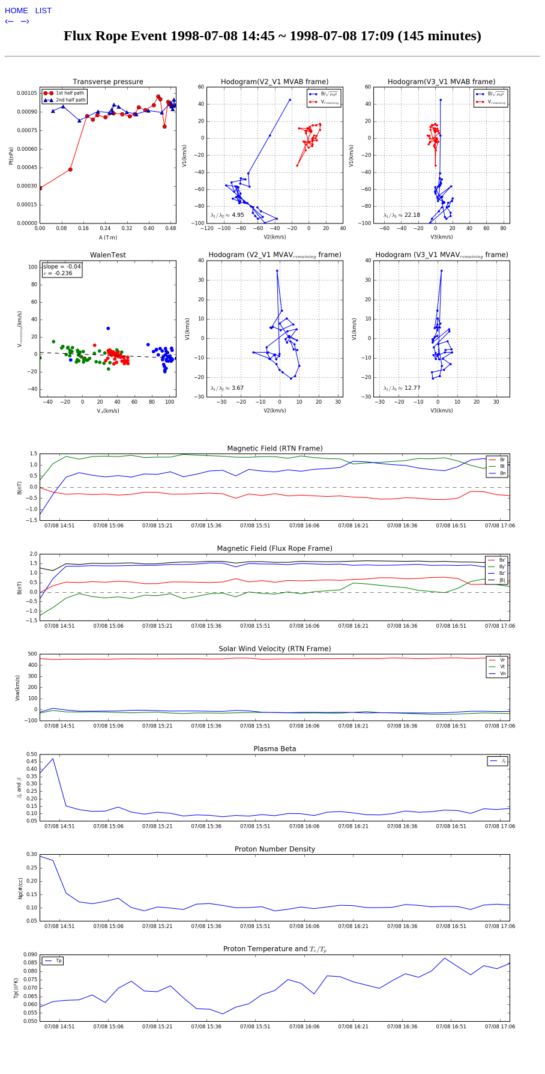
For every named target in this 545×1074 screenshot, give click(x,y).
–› (25, 21)
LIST (43, 10)
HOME (18, 10)
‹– (10, 21)
